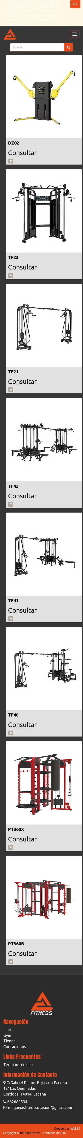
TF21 (13, 371)
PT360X (16, 829)
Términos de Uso (54, 1133)
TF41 (13, 600)
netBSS (75, 1128)
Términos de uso (18, 1064)
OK (75, 4)
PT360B (16, 943)
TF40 (13, 714)
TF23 (13, 257)
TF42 (13, 486)
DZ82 (13, 142)
